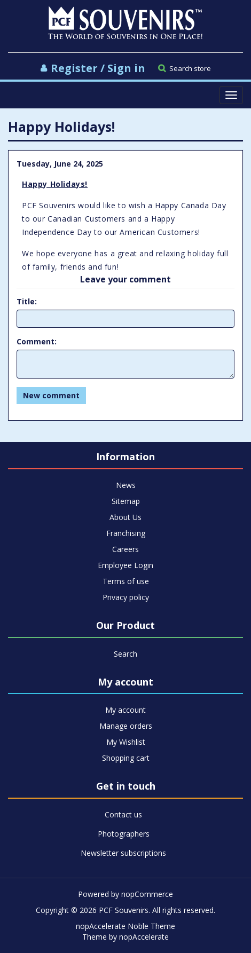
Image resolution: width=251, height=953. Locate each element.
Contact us (123, 814)
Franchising (125, 533)
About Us (125, 517)
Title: (27, 301)
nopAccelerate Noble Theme (125, 926)
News (126, 485)
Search (125, 654)
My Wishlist (125, 742)
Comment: (37, 341)
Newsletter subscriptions (123, 853)
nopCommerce (147, 894)
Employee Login (125, 565)
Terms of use (126, 581)
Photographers (124, 834)
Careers (125, 549)
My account (125, 710)
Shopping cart (126, 758)
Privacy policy (126, 597)
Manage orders (125, 726)
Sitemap (126, 501)
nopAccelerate (144, 937)
